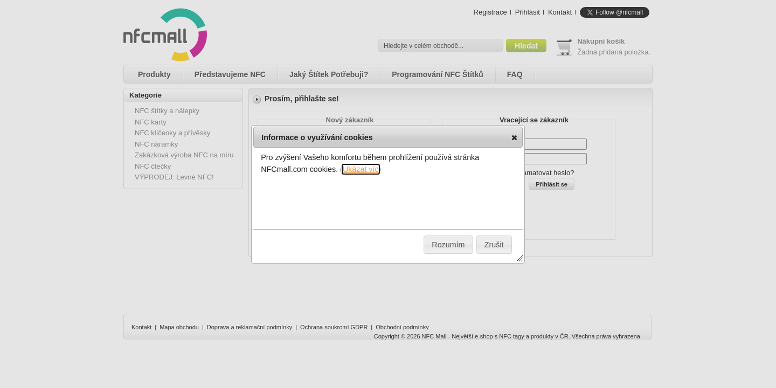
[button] (514, 137)
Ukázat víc (361, 169)
